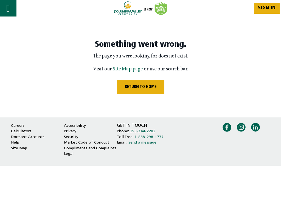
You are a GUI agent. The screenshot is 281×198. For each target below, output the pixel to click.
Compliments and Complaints (90, 148)
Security (71, 137)
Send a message (142, 143)
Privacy (70, 131)
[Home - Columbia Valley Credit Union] (140, 8)
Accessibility (75, 126)
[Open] (8, 8)
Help (15, 143)
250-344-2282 (142, 131)
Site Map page (128, 69)
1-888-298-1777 (149, 137)
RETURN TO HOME (140, 87)
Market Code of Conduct (86, 143)
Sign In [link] (267, 8)
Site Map (19, 148)
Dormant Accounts (27, 137)
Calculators (21, 131)
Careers (17, 126)
